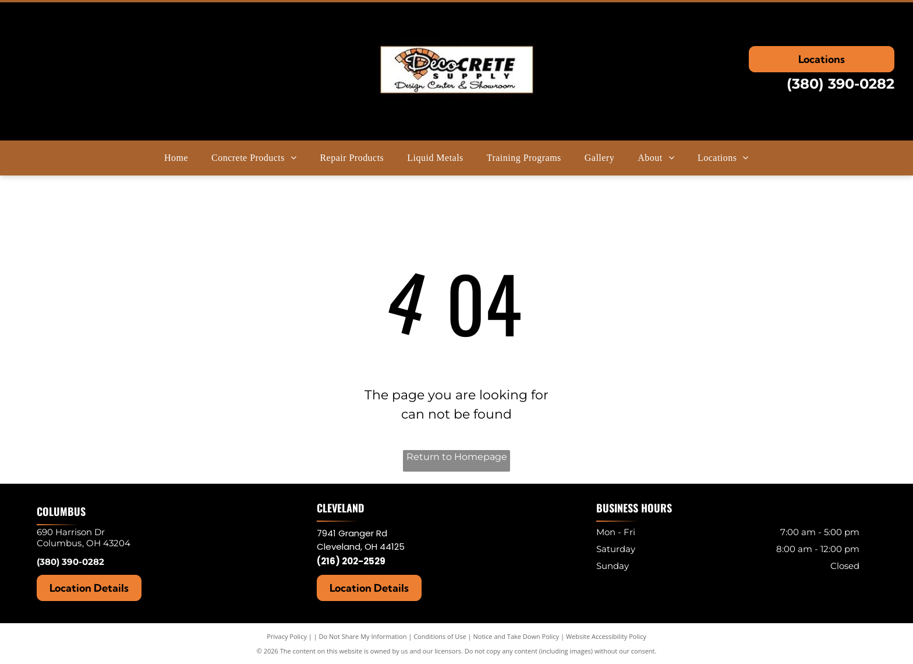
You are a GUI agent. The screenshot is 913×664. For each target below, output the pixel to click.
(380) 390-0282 (840, 83)
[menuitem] (176, 158)
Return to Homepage (456, 456)
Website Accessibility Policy (606, 636)
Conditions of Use (439, 636)
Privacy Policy (287, 636)
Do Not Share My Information (363, 636)
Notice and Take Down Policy (516, 636)
